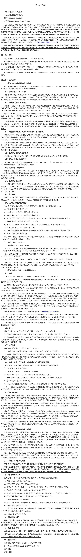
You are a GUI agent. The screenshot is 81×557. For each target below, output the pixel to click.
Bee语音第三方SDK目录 (49, 312)
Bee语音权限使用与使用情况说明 (46, 42)
